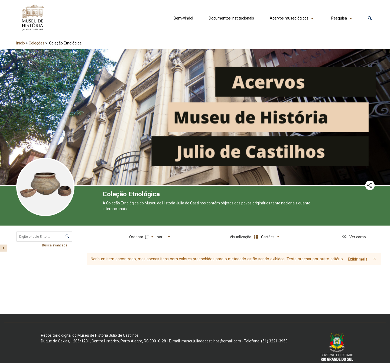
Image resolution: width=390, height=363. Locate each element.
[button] (370, 18)
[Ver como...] (355, 237)
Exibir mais (358, 259)
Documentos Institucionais (231, 18)
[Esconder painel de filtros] (3, 248)
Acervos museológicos (289, 18)
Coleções (36, 43)
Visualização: (241, 237)
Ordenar (136, 237)
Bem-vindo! (183, 18)
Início (20, 43)
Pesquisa (339, 18)
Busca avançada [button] (55, 245)
